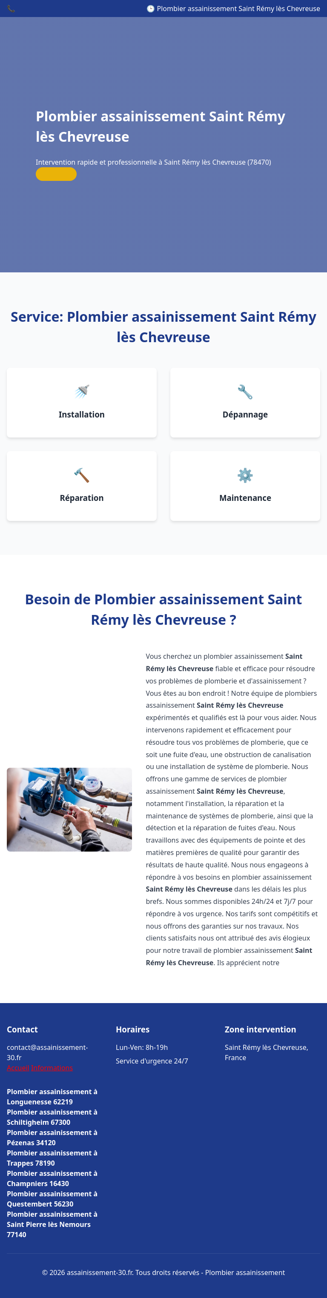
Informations (52, 1067)
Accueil (18, 1067)
